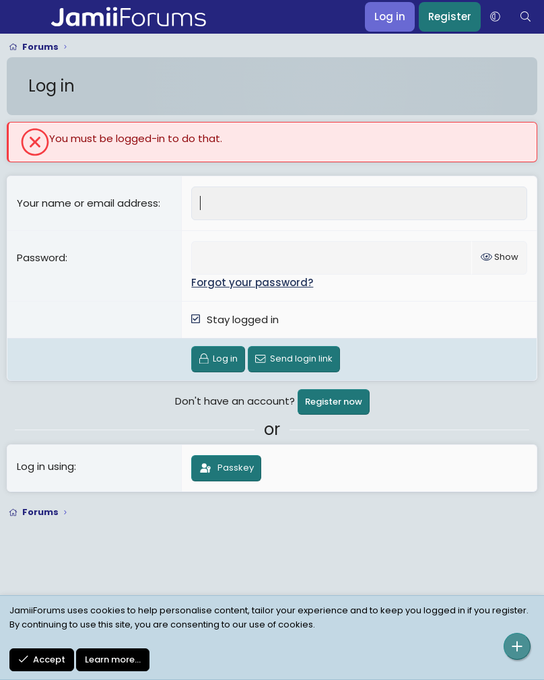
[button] (495, 17)
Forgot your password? (252, 282)
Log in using (45, 466)
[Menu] (18, 17)
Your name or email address (87, 203)
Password (41, 257)
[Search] (525, 17)
